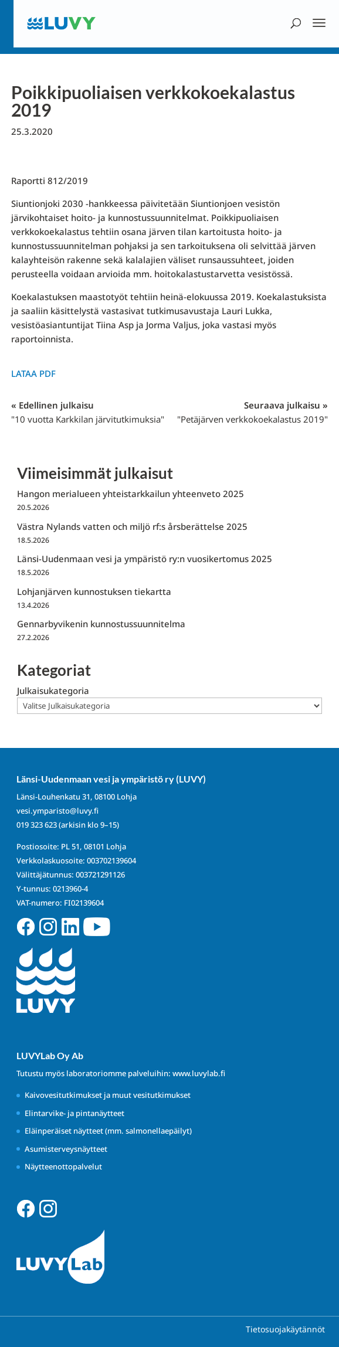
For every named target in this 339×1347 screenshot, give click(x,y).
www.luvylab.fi (198, 1073)
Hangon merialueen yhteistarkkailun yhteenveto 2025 (130, 493)
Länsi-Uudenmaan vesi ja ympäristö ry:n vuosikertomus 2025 (144, 558)
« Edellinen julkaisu (87, 412)
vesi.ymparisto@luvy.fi (57, 810)
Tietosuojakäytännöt (285, 1329)
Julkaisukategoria (53, 690)
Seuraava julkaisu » (252, 412)
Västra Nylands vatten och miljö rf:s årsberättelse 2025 (132, 526)
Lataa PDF (33, 373)
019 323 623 (36, 824)
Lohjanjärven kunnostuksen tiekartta (94, 591)
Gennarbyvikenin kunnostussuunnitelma (101, 624)
